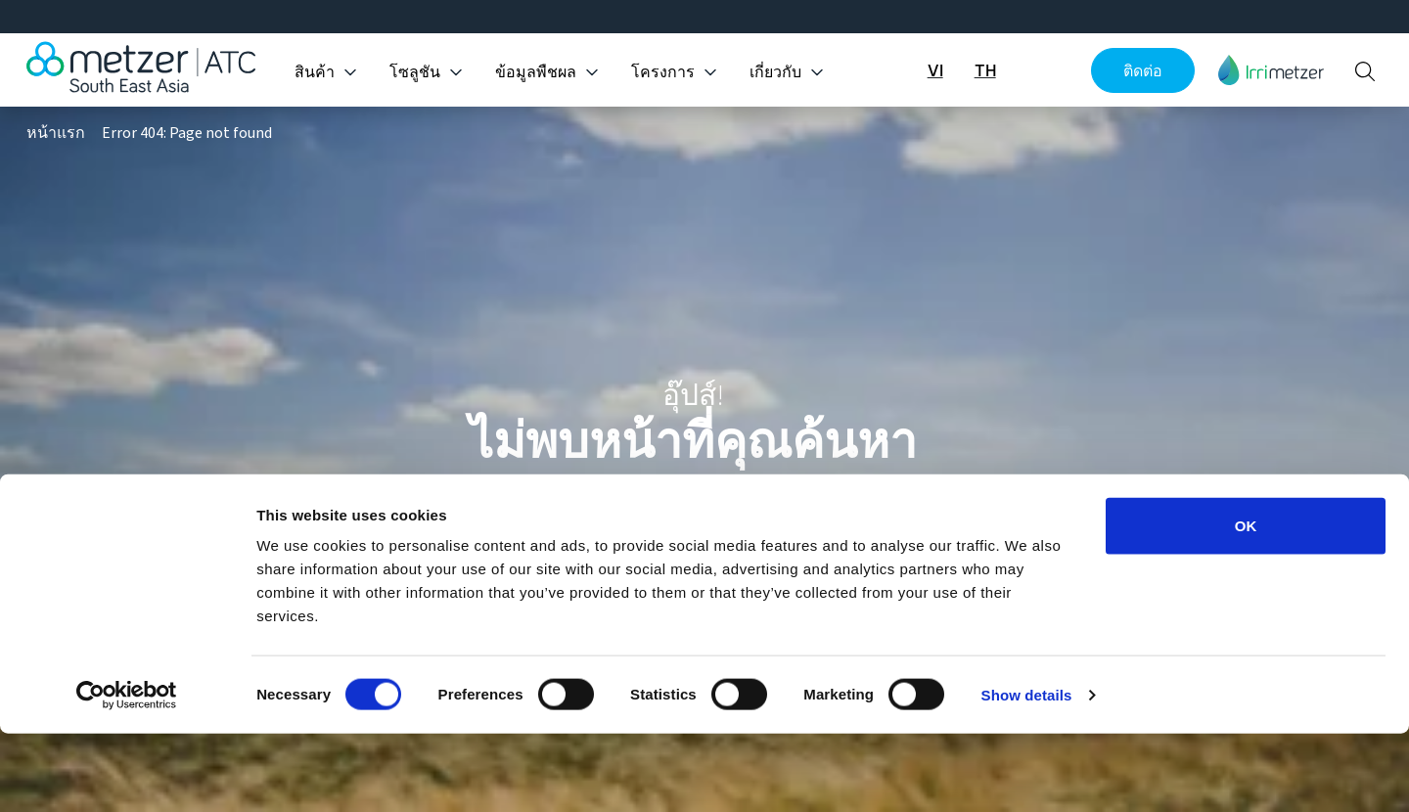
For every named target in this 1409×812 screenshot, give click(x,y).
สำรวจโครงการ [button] (907, 518)
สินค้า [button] (315, 72)
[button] (1271, 70)
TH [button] (985, 70)
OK (1246, 604)
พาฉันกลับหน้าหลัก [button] (489, 518)
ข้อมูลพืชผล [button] (535, 72)
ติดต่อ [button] (1142, 70)
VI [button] (935, 70)
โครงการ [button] (663, 72)
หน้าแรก (55, 133)
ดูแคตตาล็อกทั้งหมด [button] (704, 518)
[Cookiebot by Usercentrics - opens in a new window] (126, 774)
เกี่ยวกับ (775, 72)
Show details (1026, 773)
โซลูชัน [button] (414, 72)
